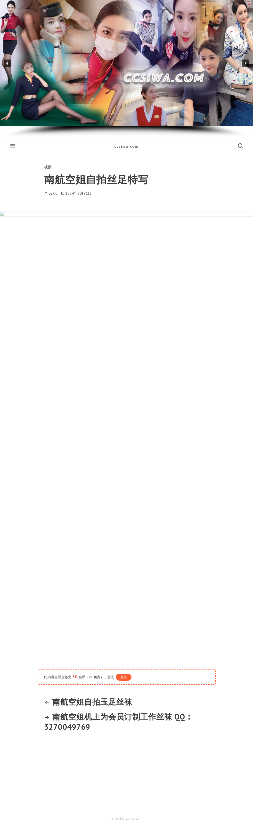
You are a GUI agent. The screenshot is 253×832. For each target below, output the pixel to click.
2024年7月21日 (78, 193)
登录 (123, 677)
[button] (7, 63)
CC (55, 193)
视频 (47, 167)
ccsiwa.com (126, 146)
